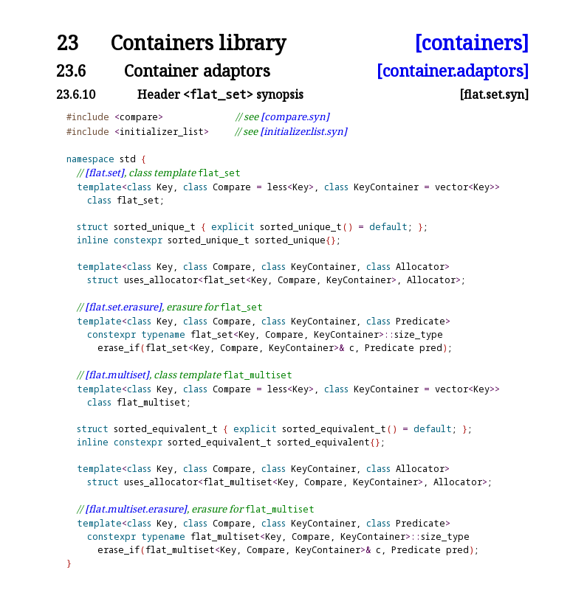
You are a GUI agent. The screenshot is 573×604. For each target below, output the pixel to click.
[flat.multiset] (117, 374)
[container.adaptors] (453, 70)
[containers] (471, 43)
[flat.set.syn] (494, 94)
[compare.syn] (295, 116)
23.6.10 (75, 94)
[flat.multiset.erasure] (136, 509)
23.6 (71, 70)
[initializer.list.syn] (303, 131)
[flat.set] (104, 172)
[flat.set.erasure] (123, 306)
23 (67, 43)
